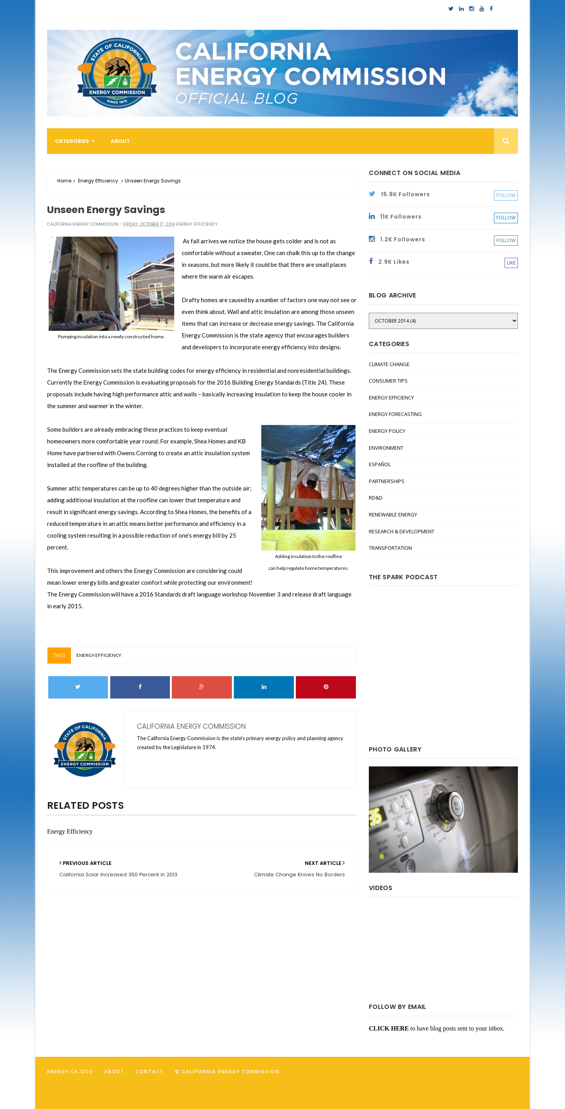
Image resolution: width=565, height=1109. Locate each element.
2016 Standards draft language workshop (193, 594)
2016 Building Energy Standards (259, 382)
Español (380, 464)
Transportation (390, 547)
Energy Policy (387, 430)
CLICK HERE (389, 1028)
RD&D (376, 497)
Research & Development (401, 531)
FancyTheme (374, 1103)
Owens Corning (137, 452)
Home (64, 180)
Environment (386, 447)
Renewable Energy (393, 514)
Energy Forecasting (395, 414)
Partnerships (387, 481)
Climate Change (389, 364)
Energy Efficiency (98, 180)
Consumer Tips (388, 380)
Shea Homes (210, 441)
